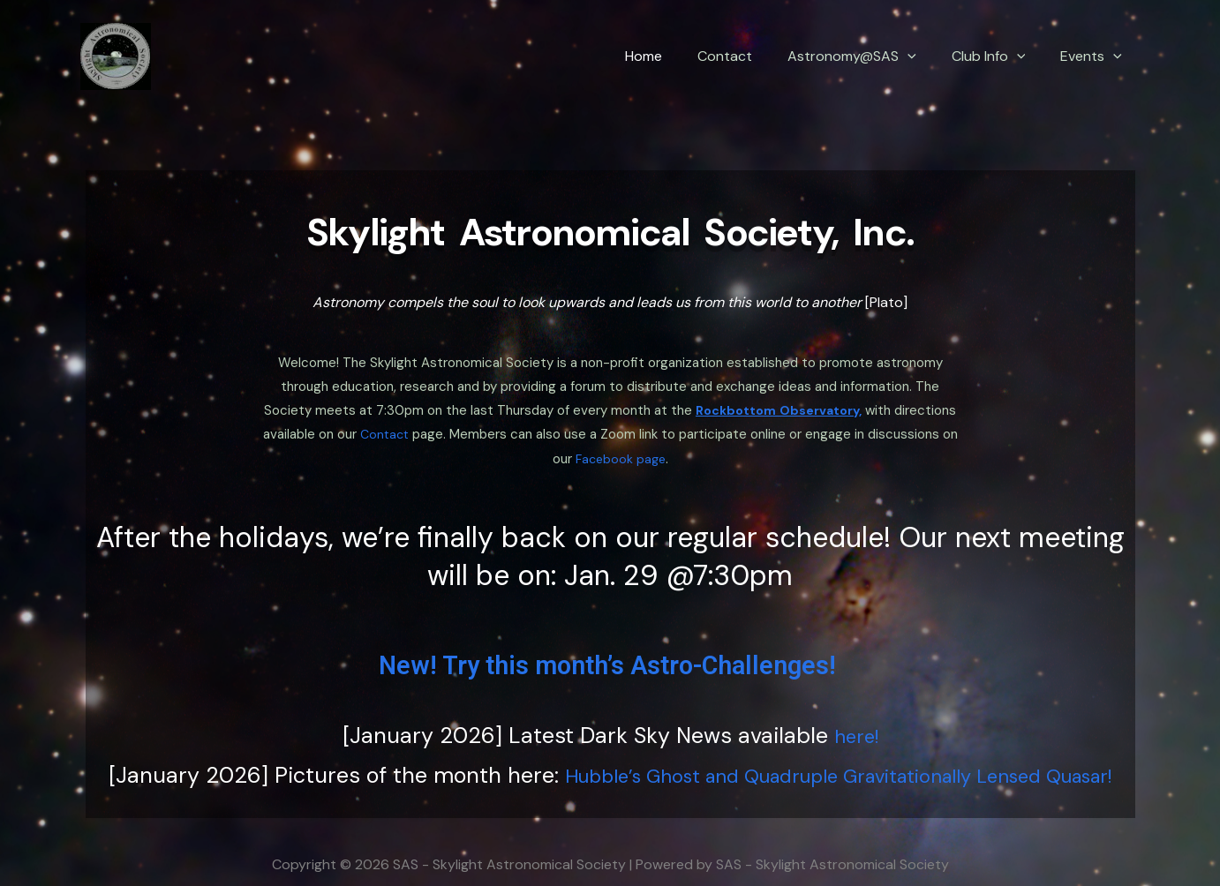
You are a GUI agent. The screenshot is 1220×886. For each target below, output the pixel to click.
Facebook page (667, 442)
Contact (749, 56)
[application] (925, 56)
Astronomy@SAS (869, 56)
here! (856, 717)
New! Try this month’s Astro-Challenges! (610, 647)
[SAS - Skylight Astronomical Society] (115, 55)
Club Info (999, 56)
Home (675, 56)
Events (1095, 56)
